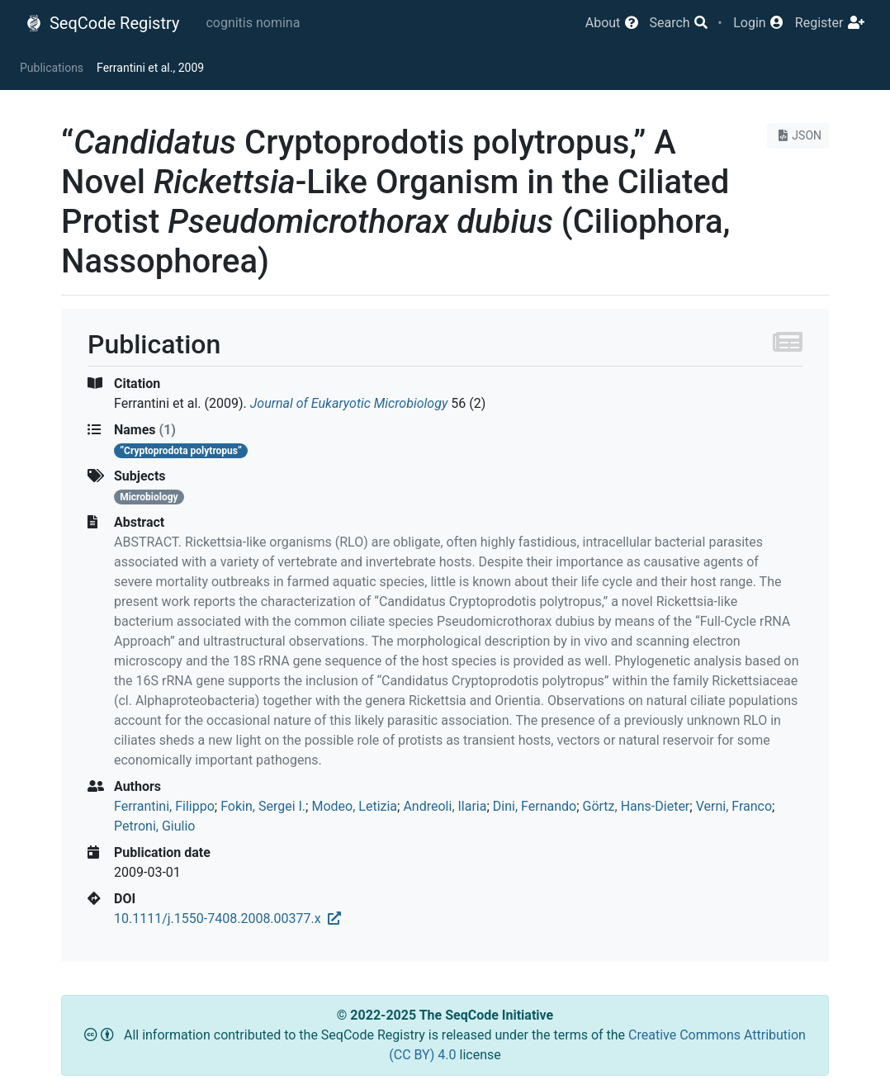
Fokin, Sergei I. (262, 806)
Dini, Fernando (534, 806)
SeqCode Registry (102, 23)
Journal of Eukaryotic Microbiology (349, 403)
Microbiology (149, 497)
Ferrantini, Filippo (164, 806)
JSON (797, 135)
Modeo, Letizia (354, 806)
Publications (51, 67)
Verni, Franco (734, 806)
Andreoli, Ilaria (444, 806)
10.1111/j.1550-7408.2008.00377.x (227, 918)
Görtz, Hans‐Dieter (636, 806)
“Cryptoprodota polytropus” (181, 451)
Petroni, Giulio (154, 826)
